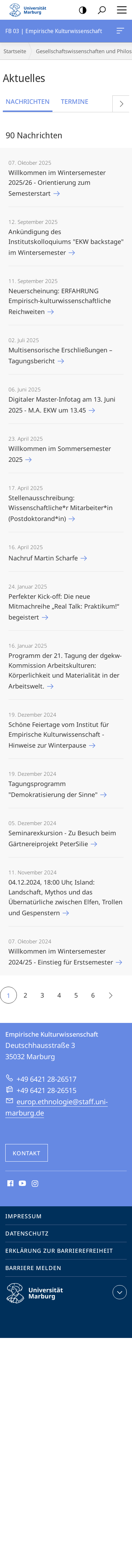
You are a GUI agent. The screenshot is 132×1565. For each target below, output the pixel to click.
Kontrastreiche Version (80, 10)
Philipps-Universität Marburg (40, 1298)
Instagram (35, 1184)
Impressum (23, 1216)
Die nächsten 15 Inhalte (107, 996)
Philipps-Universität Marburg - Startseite (29, 9)
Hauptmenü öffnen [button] (119, 10)
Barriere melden (33, 1268)
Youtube (21, 1184)
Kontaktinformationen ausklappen (119, 1292)
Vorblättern (118, 102)
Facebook (9, 1184)
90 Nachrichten (34, 135)
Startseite (15, 51)
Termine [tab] (74, 101)
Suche (99, 10)
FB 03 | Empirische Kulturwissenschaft (119, 32)
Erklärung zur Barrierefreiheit (59, 1251)
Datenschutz (27, 1233)
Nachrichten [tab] (28, 101)
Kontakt (26, 1153)
